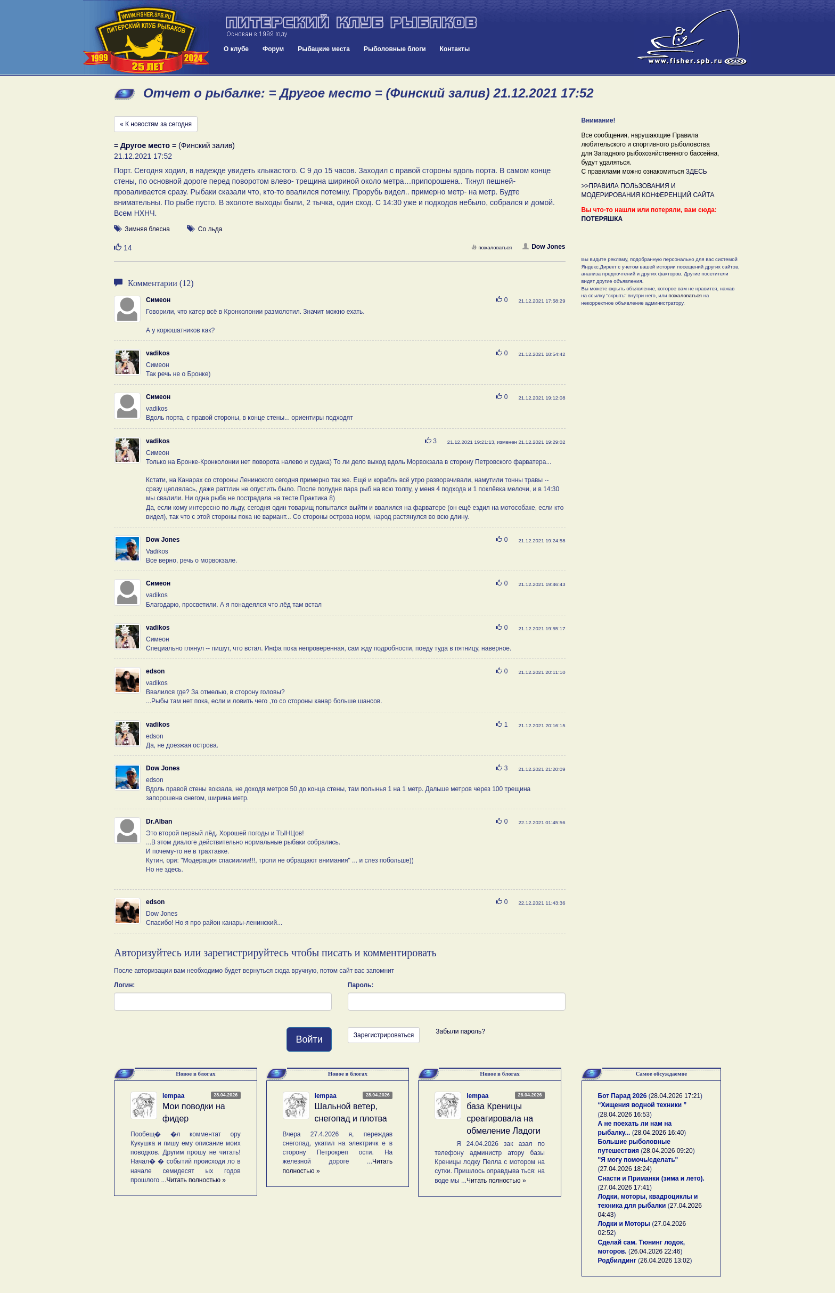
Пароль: (361, 985)
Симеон (158, 300)
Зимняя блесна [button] (147, 229)
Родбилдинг (617, 1260)
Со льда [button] (210, 229)
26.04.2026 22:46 (655, 1251)
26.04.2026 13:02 (665, 1260)
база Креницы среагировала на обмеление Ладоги (503, 1118)
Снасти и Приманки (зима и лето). (651, 1178)
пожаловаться (491, 247)
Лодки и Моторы (624, 1223)
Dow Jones (543, 246)
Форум (273, 49)
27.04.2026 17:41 (625, 1187)
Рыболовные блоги (395, 49)
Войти (309, 1039)
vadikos (158, 353)
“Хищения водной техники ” (642, 1105)
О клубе (236, 49)
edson (155, 671)
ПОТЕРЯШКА (602, 219)
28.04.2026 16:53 (625, 1114)
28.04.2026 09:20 (667, 1150)
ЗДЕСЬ (696, 171)
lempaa (173, 1096)
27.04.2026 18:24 (625, 1169)
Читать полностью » (196, 1180)
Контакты (455, 49)
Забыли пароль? (460, 1031)
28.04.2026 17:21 (675, 1096)
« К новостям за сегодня (156, 124)
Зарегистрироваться (384, 1035)
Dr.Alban (159, 821)
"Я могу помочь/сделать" (638, 1160)
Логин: (124, 985)
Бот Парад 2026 (622, 1096)
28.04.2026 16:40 (659, 1132)
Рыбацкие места (324, 49)
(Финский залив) (174, 145)
